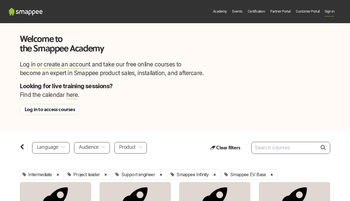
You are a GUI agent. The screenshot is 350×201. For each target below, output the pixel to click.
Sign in (329, 11)
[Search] (323, 147)
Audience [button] (89, 147)
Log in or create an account (55, 64)
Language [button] (47, 147)
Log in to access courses (50, 109)
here (72, 94)
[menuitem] (220, 11)
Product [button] (127, 147)
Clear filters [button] (225, 147)
